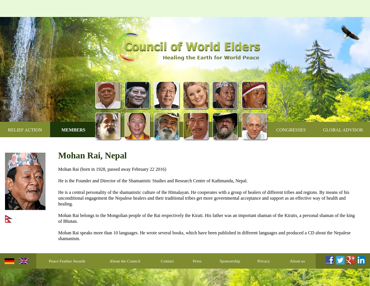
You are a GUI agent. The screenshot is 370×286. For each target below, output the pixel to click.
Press (197, 261)
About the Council (124, 261)
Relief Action (25, 130)
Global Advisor (343, 130)
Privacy (263, 261)
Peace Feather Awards (67, 261)
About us (297, 261)
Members (73, 130)
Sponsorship (230, 261)
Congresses (291, 130)
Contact (167, 261)
